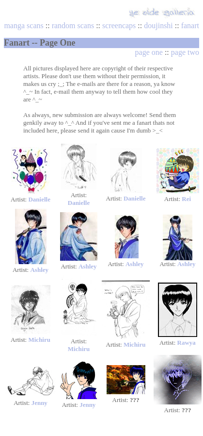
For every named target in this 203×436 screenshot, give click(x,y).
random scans (73, 25)
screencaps (119, 25)
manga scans (23, 25)
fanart (190, 25)
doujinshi (158, 25)
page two (185, 52)
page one (149, 52)
